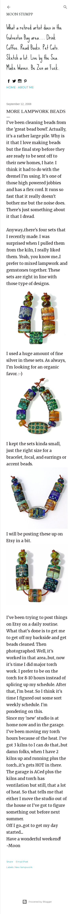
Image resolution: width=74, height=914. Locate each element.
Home (11, 87)
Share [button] (9, 861)
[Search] (65, 6)
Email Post (22, 861)
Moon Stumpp (19, 14)
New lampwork (23, 867)
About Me (26, 87)
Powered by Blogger (37, 901)
